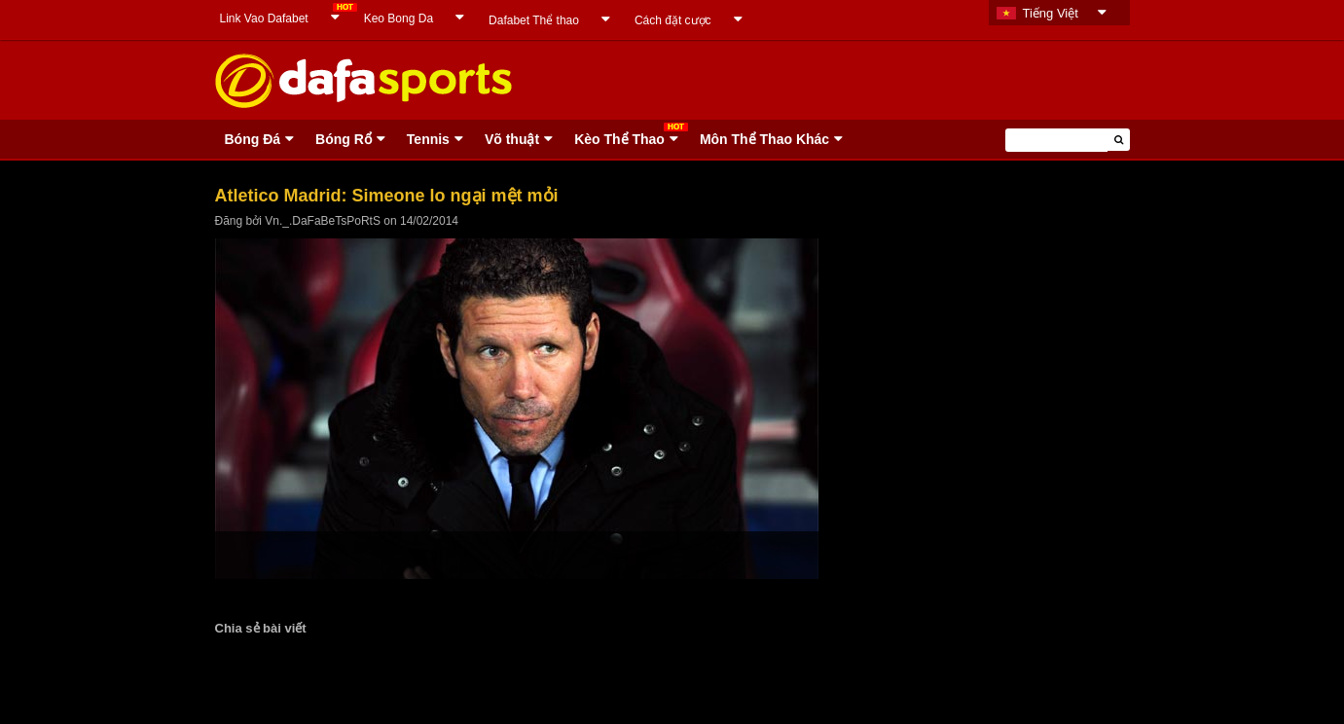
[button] (1119, 139)
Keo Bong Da (398, 18)
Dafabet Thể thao (534, 20)
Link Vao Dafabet (264, 18)
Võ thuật (512, 139)
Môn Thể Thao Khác (764, 139)
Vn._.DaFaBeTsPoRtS (323, 221)
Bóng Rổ (343, 139)
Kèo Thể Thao (619, 139)
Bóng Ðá (253, 139)
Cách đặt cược (673, 20)
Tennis (428, 139)
